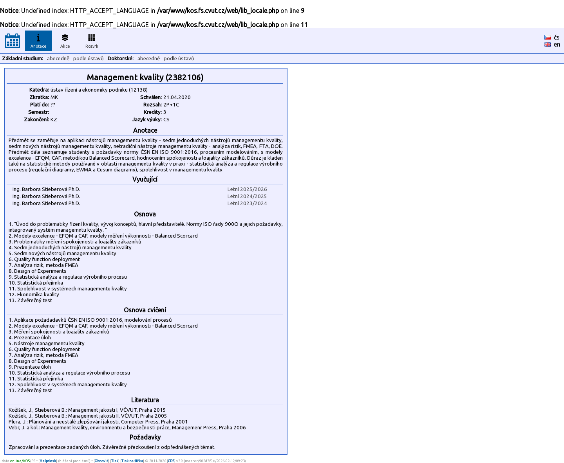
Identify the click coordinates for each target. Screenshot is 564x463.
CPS (171, 461)
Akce (65, 40)
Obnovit (101, 461)
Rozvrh (91, 40)
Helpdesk (48, 461)
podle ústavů (88, 58)
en (557, 44)
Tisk (114, 461)
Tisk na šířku (132, 461)
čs (557, 37)
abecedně (58, 58)
